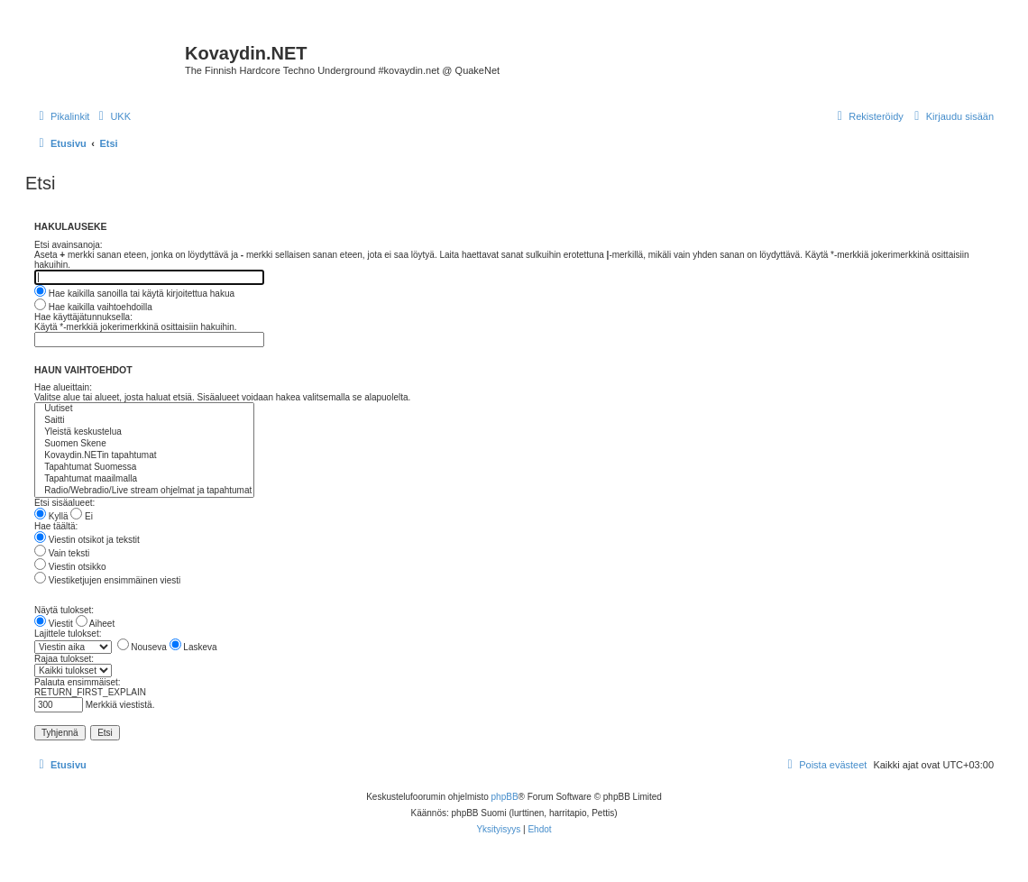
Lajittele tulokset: (68, 634)
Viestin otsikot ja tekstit (87, 540)
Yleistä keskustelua (144, 432)
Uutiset (144, 409)
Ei (81, 516)
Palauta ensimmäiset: (77, 682)
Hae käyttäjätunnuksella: (83, 317)
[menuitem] (112, 116)
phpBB (505, 797)
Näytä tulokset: (64, 610)
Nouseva (142, 647)
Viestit (53, 624)
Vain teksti (61, 553)
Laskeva (193, 647)
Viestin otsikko (70, 567)
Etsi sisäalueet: (64, 503)
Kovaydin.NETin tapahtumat (144, 456)
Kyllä (51, 516)
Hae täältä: (56, 526)
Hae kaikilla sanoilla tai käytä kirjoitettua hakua (134, 294)
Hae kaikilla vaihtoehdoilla (93, 307)
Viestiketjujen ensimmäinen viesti (107, 580)
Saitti (144, 421)
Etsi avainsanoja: (68, 245)
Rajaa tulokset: (64, 659)
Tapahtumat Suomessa (144, 467)
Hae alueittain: (63, 387)
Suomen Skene (144, 444)
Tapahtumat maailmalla (144, 479)
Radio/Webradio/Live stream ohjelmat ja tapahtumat (144, 491)
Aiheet (95, 624)
